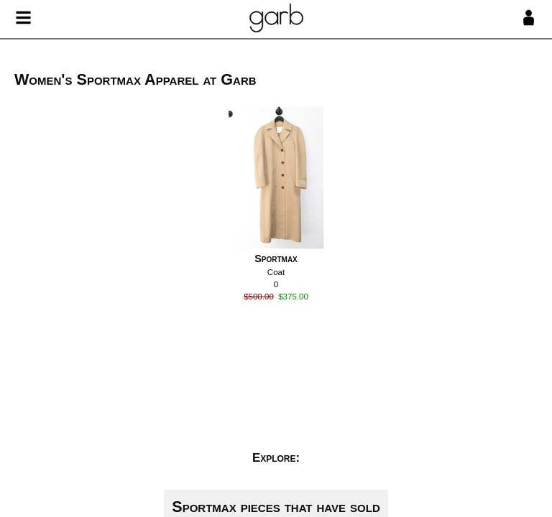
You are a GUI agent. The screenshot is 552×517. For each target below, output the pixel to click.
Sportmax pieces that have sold (276, 507)
